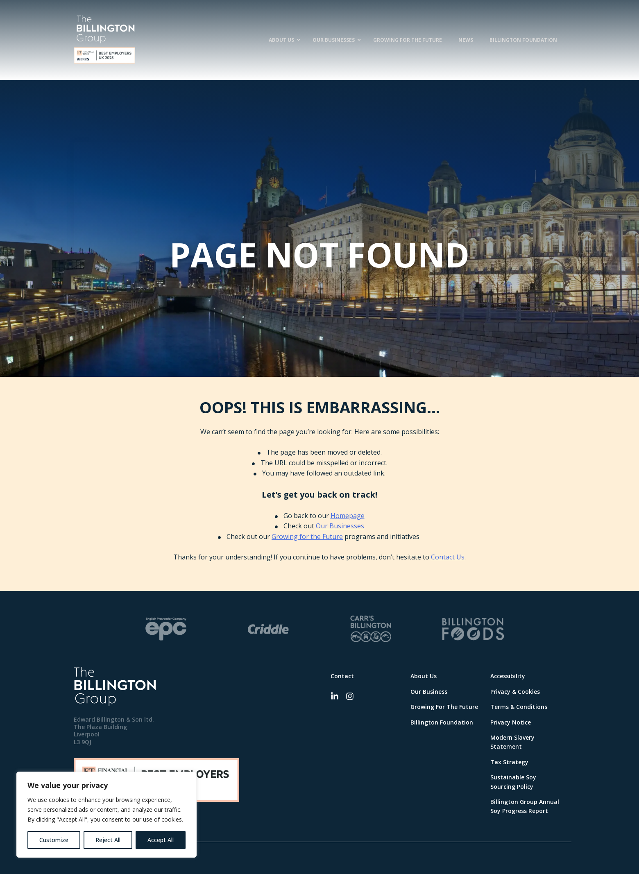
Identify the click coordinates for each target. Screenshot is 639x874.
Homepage (348, 515)
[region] (106, 815)
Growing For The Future (444, 707)
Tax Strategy (509, 762)
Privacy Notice (510, 722)
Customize (53, 840)
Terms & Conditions (518, 707)
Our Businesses (340, 525)
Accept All (160, 840)
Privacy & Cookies (515, 691)
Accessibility (507, 676)
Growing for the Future (307, 536)
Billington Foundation (441, 722)
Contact (342, 676)
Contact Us (448, 557)
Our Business (428, 691)
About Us (423, 676)
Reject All (107, 840)
